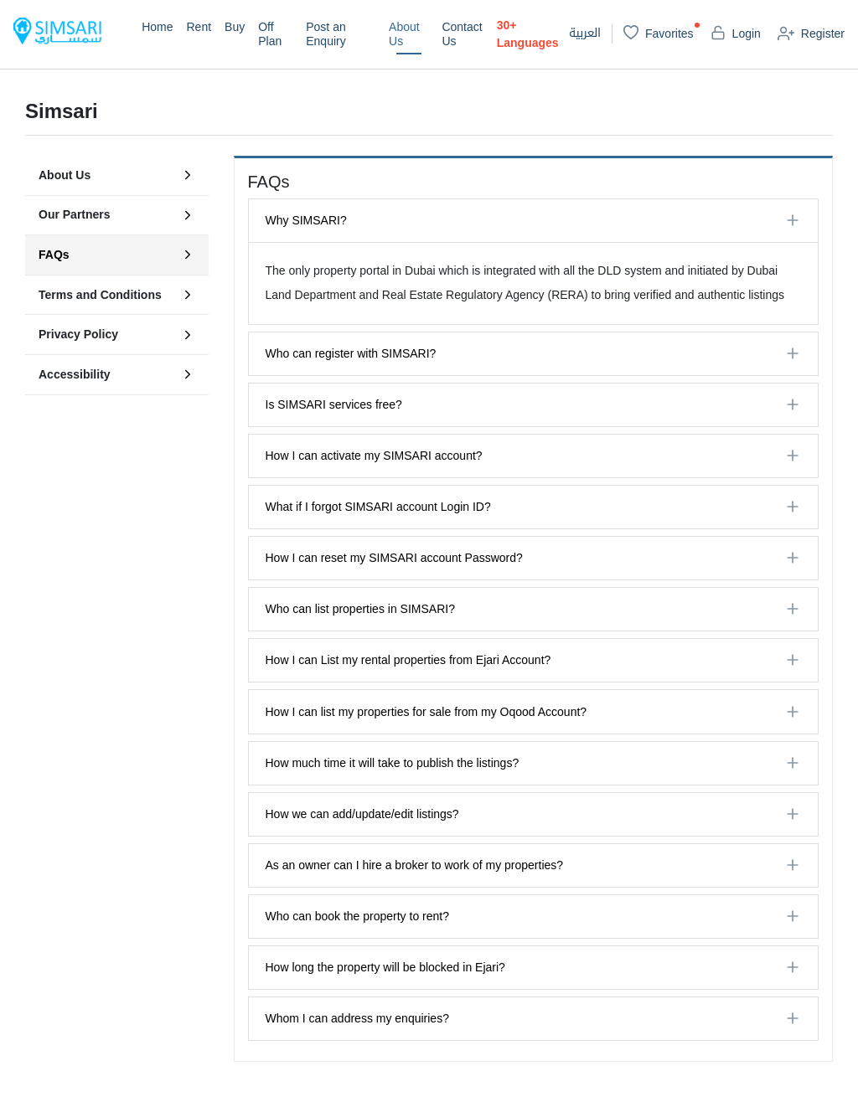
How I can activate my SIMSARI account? (374, 455)
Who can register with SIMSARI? (351, 353)
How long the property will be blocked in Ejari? (385, 967)
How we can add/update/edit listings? (362, 814)
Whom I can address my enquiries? (357, 1018)
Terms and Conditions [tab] (117, 294)
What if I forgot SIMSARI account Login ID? (378, 506)
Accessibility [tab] (117, 374)
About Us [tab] (117, 175)
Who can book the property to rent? (357, 916)
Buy (235, 26)
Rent (198, 26)
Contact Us (462, 34)
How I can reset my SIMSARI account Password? (394, 557)
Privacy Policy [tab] (117, 334)
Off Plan (270, 34)
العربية (585, 34)
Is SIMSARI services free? (334, 404)
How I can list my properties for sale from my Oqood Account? (426, 711)
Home (157, 26)
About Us (404, 34)
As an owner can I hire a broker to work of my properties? (415, 865)
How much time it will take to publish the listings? (392, 763)
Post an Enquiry (325, 34)
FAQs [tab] (117, 254)
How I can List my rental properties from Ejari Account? (408, 660)
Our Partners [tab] (117, 215)
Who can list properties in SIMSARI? (360, 608)
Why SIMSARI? (306, 220)
